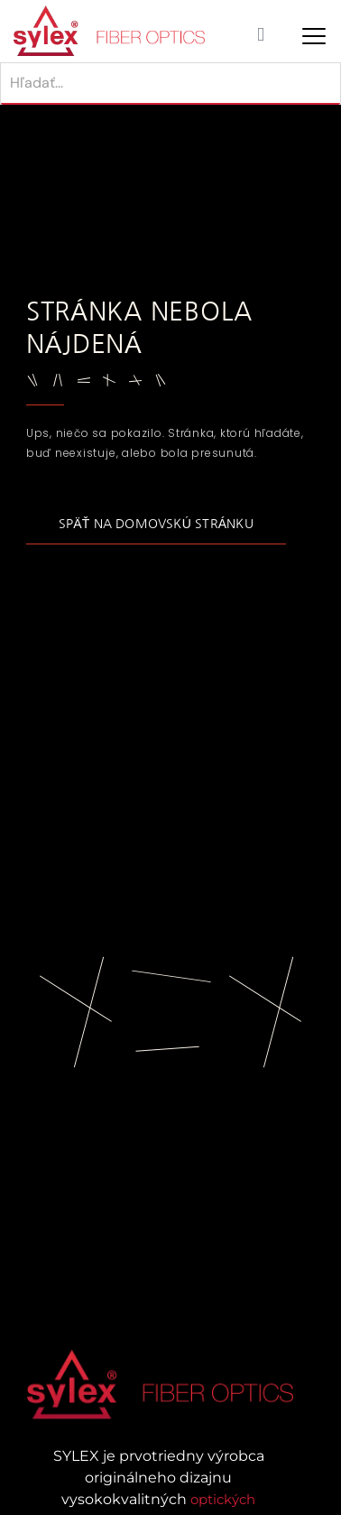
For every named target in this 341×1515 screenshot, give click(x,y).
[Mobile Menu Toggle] (314, 36)
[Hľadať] (170, 84)
